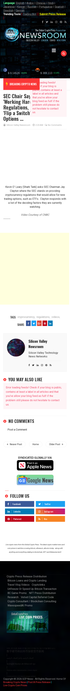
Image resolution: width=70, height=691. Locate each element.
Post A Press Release (39, 676)
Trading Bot (29, 14)
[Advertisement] (34, 263)
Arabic (30, 3)
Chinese (41, 3)
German (20, 10)
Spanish (59, 6)
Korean (21, 6)
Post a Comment (17, 423)
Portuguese (45, 6)
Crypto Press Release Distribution (27, 570)
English (20, 3)
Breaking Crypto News (14, 676)
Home (35, 438)
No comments (53, 119)
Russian (32, 6)
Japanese (9, 6)
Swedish (8, 10)
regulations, (43, 311)
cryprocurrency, (26, 311)
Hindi (51, 3)
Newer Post (14, 438)
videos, (56, 311)
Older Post (56, 438)
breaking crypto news (23, 78)
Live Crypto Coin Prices (15, 679)
